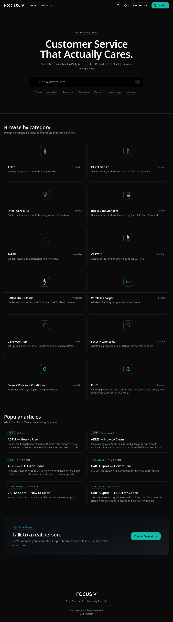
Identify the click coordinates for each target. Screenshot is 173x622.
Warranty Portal (97, 601)
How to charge (115, 92)
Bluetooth (84, 92)
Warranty (98, 92)
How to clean (52, 92)
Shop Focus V (140, 5)
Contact (160, 5)
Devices (47, 5)
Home (32, 6)
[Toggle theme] (126, 5)
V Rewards (131, 92)
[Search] (118, 5)
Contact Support (145, 536)
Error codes (68, 92)
